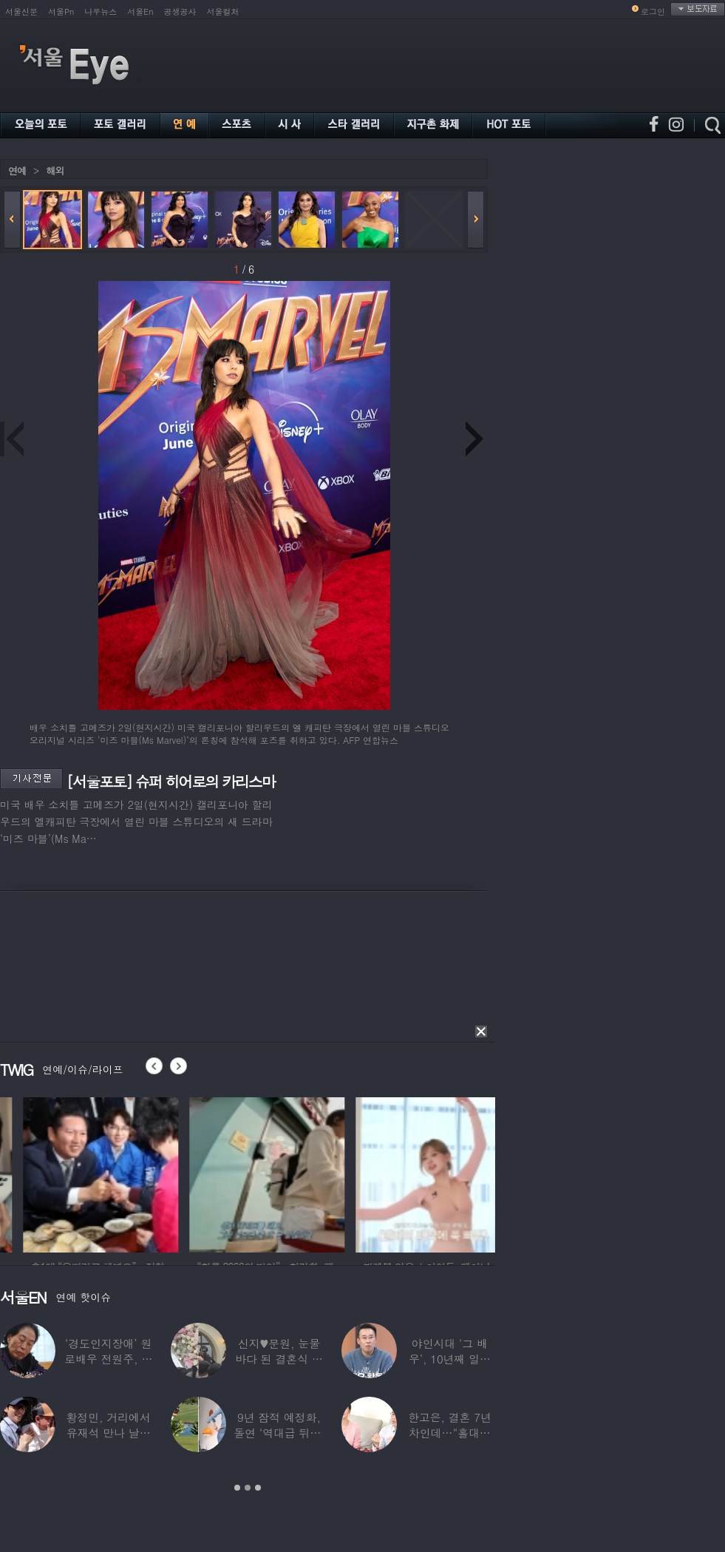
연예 (17, 170)
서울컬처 (223, 11)
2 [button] (248, 1488)
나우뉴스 (100, 11)
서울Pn (61, 11)
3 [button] (258, 1488)
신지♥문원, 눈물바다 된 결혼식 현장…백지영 (279, 1358)
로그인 (653, 11)
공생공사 (180, 11)
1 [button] (237, 1488)
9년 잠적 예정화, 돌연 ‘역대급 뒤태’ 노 (279, 1432)
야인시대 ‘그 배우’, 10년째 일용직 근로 (450, 1358)
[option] (195, 1172)
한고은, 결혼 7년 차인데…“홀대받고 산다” (449, 1432)
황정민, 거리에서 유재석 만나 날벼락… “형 (109, 1432)
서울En (140, 11)
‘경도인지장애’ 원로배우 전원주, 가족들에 (108, 1358)
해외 (55, 170)
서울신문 (21, 11)
